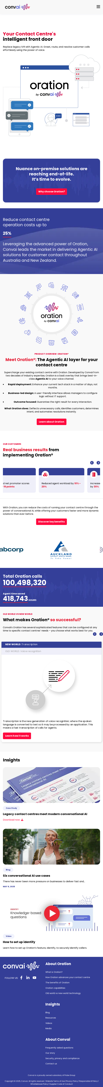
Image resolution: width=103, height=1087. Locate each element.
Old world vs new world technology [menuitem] (63, 993)
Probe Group (69, 1075)
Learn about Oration (51, 421)
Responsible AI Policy (88, 1081)
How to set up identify (19, 942)
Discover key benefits (51, 521)
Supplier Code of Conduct (61, 1084)
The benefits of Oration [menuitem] (57, 982)
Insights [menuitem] (52, 1004)
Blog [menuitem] (47, 1012)
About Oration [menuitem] (58, 964)
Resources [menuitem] (50, 1018)
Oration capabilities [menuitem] (55, 988)
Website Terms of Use (55, 1081)
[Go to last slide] (92, 462)
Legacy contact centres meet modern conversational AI (45, 814)
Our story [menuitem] (50, 1053)
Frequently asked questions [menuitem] (59, 1048)
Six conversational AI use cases (26, 876)
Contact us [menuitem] (51, 1063)
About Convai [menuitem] (57, 1039)
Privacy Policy (72, 1081)
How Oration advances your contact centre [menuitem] (67, 977)
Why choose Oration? (51, 191)
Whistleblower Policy (39, 1084)
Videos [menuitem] (48, 1023)
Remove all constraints (20, 726)
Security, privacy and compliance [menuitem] (62, 1058)
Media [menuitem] (48, 1028)
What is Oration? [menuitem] (53, 972)
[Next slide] (98, 462)
